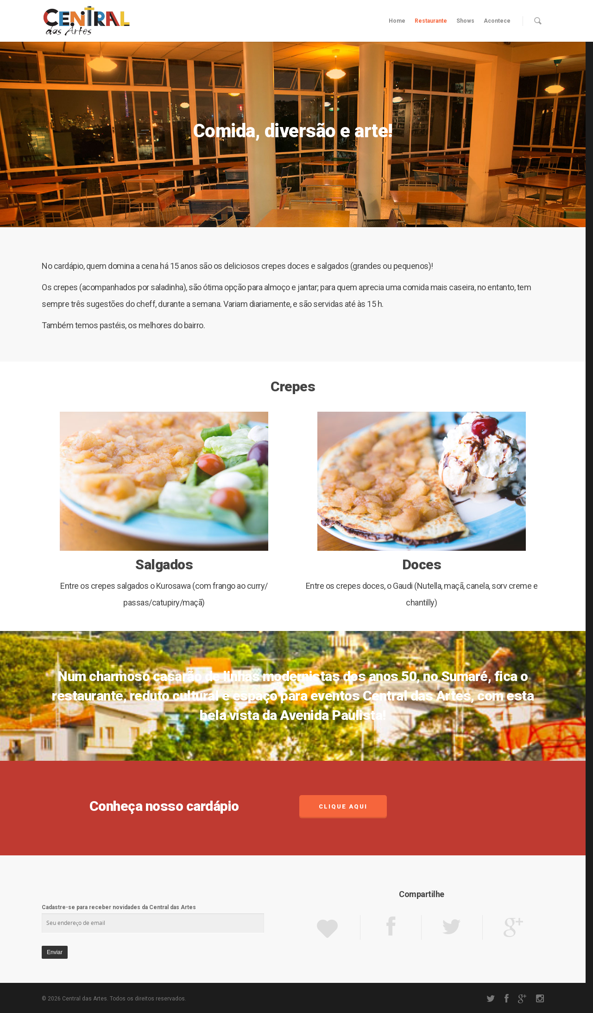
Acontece (497, 21)
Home (397, 21)
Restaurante (431, 21)
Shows (465, 21)
